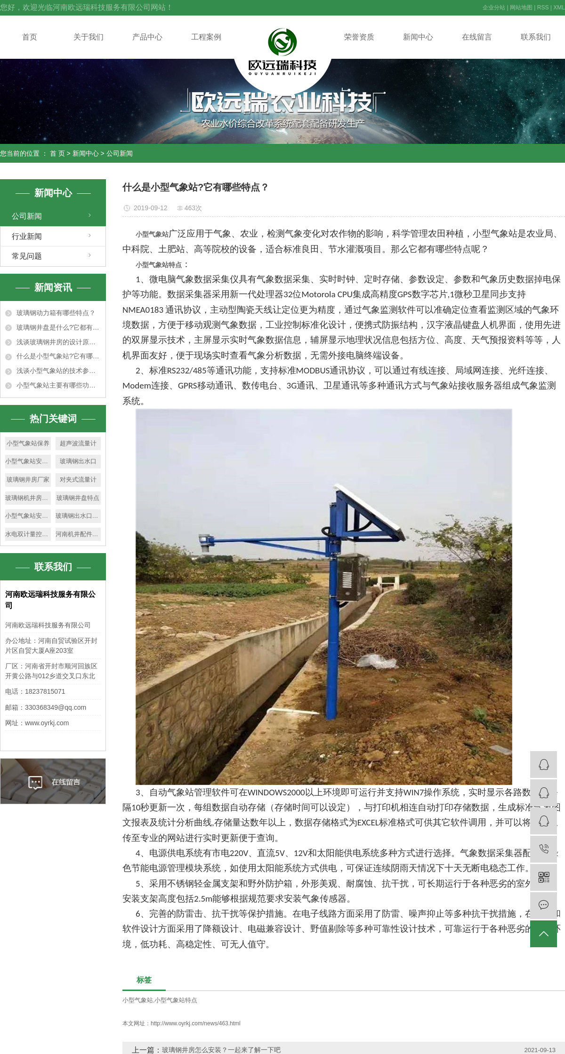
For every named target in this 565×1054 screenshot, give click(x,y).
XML (559, 7)
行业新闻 (27, 236)
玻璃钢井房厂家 (28, 479)
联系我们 (536, 37)
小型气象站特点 (175, 1000)
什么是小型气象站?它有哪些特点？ (58, 356)
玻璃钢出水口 (78, 461)
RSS (543, 7)
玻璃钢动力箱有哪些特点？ (56, 313)
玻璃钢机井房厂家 (28, 497)
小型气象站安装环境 (28, 461)
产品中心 (147, 37)
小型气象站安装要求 (28, 515)
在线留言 (477, 37)
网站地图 (521, 7)
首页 (29, 37)
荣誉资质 (359, 37)
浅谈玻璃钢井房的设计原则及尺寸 (58, 342)
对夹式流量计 (78, 479)
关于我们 (88, 37)
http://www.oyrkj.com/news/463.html (196, 1023)
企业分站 (494, 7)
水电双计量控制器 (28, 534)
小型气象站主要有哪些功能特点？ (58, 385)
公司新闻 (119, 153)
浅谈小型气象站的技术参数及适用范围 (58, 370)
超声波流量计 (78, 443)
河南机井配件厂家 (78, 534)
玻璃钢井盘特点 (77, 497)
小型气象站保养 (28, 443)
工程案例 (206, 37)
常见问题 (27, 256)
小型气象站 (137, 1000)
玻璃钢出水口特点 (78, 515)
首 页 (57, 153)
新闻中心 (418, 37)
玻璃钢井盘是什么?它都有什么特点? (58, 327)
